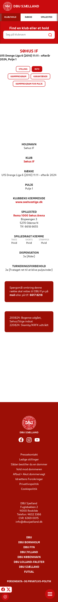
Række (29, 171)
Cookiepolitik (29, 489)
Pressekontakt (29, 454)
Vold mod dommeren (29, 469)
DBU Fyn (29, 547)
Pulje (29, 185)
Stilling (23, 69)
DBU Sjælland (29, 567)
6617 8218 (36, 295)
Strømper (44, 240)
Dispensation (29, 253)
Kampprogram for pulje (29, 84)
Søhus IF (29, 161)
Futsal (29, 572)
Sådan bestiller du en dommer (29, 464)
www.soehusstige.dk (29, 202)
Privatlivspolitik (29, 484)
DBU (29, 537)
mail (12, 295)
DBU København (29, 557)
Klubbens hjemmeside (29, 198)
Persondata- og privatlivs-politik (29, 582)
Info (36, 69)
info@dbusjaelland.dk (29, 522)
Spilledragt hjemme (29, 236)
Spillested (29, 212)
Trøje (14, 240)
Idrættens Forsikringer (29, 479)
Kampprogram (18, 77)
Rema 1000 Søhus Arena (29, 215)
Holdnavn (29, 144)
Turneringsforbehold (29, 266)
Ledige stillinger (29, 459)
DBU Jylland (29, 552)
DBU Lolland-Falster (29, 562)
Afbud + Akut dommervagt (29, 474)
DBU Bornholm (29, 542)
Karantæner (40, 77)
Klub (29, 158)
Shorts (29, 240)
